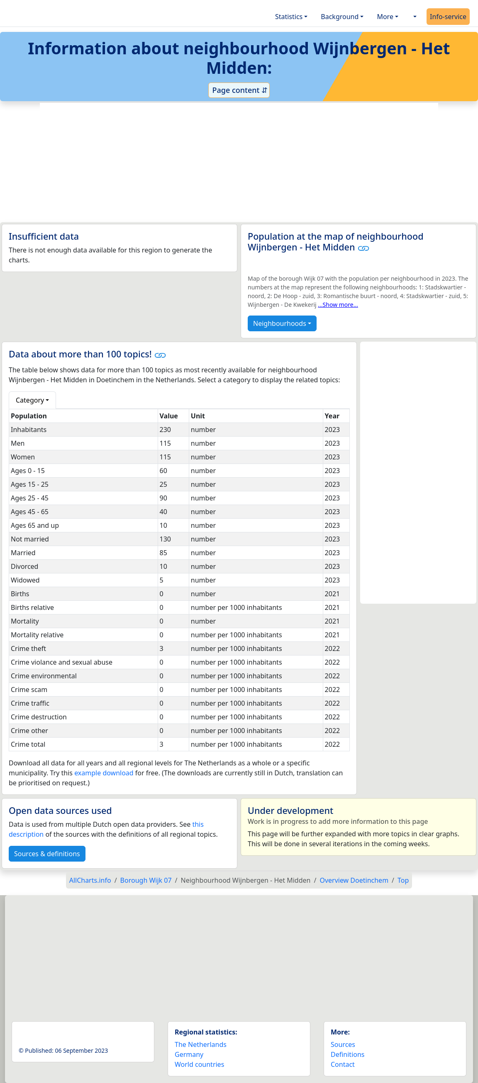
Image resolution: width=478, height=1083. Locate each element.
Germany (189, 1054)
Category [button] (30, 400)
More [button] (385, 16)
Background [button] (339, 16)
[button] (414, 16)
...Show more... (338, 304)
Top (403, 880)
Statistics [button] (288, 16)
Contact (343, 1064)
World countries (199, 1064)
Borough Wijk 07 (146, 880)
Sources (343, 1044)
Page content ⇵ (239, 90)
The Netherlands (201, 1044)
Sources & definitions (47, 853)
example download (104, 772)
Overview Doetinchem (353, 880)
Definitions (348, 1054)
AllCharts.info (90, 880)
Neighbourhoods (279, 323)
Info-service (448, 16)
